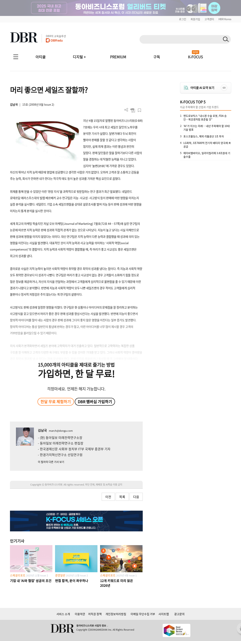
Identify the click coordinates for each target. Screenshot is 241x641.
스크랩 (139, 110)
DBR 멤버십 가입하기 (95, 401)
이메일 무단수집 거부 (143, 614)
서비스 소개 (63, 614)
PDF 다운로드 (133, 110)
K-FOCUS (195, 57)
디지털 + (79, 57)
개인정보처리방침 (115, 614)
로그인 (182, 19)
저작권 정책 (95, 614)
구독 (156, 57)
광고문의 (179, 614)
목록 (122, 496)
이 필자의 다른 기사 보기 (51, 462)
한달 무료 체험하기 (55, 401)
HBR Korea (224, 19)
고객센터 (209, 19)
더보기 (126, 110)
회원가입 (195, 19)
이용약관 (80, 614)
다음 (136, 496)
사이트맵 (163, 614)
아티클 (40, 57)
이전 (108, 496)
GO (224, 87)
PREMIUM (118, 57)
